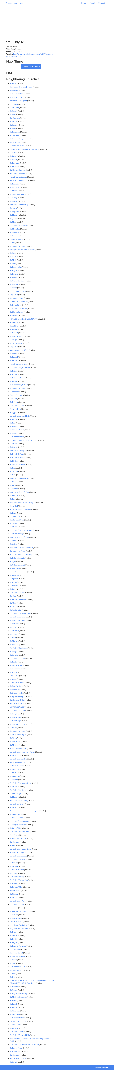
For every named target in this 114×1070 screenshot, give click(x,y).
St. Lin (12, 243)
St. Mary (13, 222)
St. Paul (12, 423)
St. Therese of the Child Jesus (20, 509)
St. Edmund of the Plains (19, 302)
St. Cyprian (14, 412)
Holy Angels (14, 835)
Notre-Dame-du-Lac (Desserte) (21, 554)
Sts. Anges (13, 627)
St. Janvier (13, 121)
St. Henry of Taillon (17, 1018)
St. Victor (13, 603)
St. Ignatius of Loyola (17, 696)
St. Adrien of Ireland (17, 281)
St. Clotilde (14, 489)
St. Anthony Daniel (17, 298)
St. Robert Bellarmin (17, 558)
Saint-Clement (15, 142)
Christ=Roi (14, 506)
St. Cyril (13, 561)
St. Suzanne (14, 125)
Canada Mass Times (14, 3)
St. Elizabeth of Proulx (18, 600)
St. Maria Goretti (16, 755)
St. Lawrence (14, 575)
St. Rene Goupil (15, 721)
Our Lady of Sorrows (17, 617)
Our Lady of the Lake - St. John (21, 530)
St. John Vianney (16, 717)
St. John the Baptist (17, 336)
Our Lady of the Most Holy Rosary (22, 752)
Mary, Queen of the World (19, 350)
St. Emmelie (14, 184)
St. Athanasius (15, 568)
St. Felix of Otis (15, 305)
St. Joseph (13, 111)
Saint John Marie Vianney (19, 800)
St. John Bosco (15, 742)
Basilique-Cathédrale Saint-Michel (22, 250)
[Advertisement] (57, 23)
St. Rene (13, 499)
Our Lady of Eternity (17, 658)
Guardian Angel (15, 793)
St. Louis (13, 513)
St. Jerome (13, 541)
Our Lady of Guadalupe (18, 856)
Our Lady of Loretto (17, 904)
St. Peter (13, 638)
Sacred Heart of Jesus (17, 146)
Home (83, 3)
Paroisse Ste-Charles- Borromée (21, 548)
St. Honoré (14, 426)
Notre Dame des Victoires (19, 364)
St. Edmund (14, 496)
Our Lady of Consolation (19, 880)
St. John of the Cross (17, 620)
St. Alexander (15, 842)
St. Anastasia (14, 392)
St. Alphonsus (15, 118)
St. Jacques (14, 315)
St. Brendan (14, 1028)
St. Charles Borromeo (17, 464)
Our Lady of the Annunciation (20, 783)
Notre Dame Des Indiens (18, 925)
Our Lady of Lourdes (17, 406)
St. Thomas (14, 471)
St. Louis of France (16, 818)
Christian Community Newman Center (23, 440)
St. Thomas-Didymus (17, 170)
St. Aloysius (14, 284)
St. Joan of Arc (15, 187)
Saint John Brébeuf (16, 94)
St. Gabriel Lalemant (17, 565)
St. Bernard (14, 156)
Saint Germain (15, 669)
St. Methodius (15, 229)
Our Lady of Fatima (17, 1032)
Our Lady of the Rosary (18, 309)
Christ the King (15, 409)
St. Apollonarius (15, 610)
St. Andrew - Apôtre (17, 194)
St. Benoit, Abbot (16, 1048)
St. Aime (13, 596)
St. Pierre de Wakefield (18, 839)
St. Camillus (14, 769)
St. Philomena (15, 132)
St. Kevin (13, 1000)
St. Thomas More (16, 343)
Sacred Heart (14, 90)
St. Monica (14, 322)
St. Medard (14, 866)
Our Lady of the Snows (18, 790)
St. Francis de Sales (17, 454)
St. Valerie (13, 773)
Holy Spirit (14, 104)
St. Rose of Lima (16, 828)
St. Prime (13, 932)
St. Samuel (14, 523)
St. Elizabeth (14, 215)
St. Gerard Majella (16, 693)
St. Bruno (13, 329)
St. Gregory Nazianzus (18, 825)
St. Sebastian (14, 987)
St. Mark (13, 260)
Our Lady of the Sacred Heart (20, 613)
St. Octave (13, 153)
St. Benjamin (14, 163)
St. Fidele (13, 662)
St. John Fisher (15, 1025)
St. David (13, 679)
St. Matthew (14, 745)
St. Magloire (14, 108)
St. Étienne (14, 191)
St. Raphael (14, 270)
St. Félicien (14, 419)
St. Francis (13, 374)
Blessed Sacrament (16, 239)
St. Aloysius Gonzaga (17, 724)
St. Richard (14, 863)
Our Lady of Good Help (18, 759)
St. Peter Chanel (15, 1052)
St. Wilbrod (14, 624)
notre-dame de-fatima (17, 762)
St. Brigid (13, 381)
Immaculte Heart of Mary (19, 205)
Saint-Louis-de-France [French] (21, 87)
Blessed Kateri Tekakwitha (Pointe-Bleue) (25, 149)
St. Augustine (14, 212)
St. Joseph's (14, 655)
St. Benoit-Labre (16, 267)
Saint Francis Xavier (17, 703)
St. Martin (13, 444)
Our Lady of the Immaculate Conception (24, 1045)
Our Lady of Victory (17, 804)
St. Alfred (13, 160)
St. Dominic (14, 884)
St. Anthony (14, 277)
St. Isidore (13, 371)
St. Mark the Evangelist (18, 735)
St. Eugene (14, 942)
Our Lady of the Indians (18, 572)
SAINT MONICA (16, 922)
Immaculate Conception (18, 101)
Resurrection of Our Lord (19, 180)
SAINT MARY (15, 890)
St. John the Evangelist (18, 139)
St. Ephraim (14, 579)
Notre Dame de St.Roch (18, 177)
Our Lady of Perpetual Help (20, 367)
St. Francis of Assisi (17, 457)
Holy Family (14, 676)
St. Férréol (13, 83)
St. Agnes (13, 208)
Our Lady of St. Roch (17, 967)
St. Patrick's (14, 1007)
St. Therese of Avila (17, 520)
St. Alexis (13, 960)
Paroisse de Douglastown (19, 385)
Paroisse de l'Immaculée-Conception (23, 503)
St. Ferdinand (14, 586)
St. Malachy (14, 527)
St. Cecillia (14, 915)
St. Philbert (14, 402)
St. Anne (13, 115)
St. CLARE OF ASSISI (18, 748)
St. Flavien (14, 461)
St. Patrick (13, 672)
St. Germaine (14, 232)
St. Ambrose (14, 236)
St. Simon (13, 288)
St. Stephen (14, 873)
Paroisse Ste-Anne (16, 395)
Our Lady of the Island (18, 859)
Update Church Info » (31, 67)
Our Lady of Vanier (17, 437)
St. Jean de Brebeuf (17, 97)
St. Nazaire (14, 201)
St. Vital (13, 974)
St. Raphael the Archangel (19, 994)
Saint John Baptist (16, 953)
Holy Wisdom (15, 949)
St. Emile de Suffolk (17, 766)
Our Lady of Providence (18, 225)
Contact (101, 3)
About (92, 3)
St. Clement (14, 894)
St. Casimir (14, 780)
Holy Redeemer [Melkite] (19, 929)
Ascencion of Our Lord (18, 1021)
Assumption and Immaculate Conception (24, 811)
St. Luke (13, 475)
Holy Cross (14, 218)
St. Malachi (14, 787)
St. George (13, 198)
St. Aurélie (14, 354)
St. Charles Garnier (17, 312)
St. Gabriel (14, 544)
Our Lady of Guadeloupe (19, 648)
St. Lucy (13, 485)
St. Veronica (14, 645)
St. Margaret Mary (16, 534)
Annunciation (15, 135)
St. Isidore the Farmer (17, 378)
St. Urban (13, 582)
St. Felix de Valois (16, 887)
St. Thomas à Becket (17, 700)
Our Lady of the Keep (17, 901)
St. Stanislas (14, 634)
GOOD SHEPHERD (17, 707)
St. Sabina (13, 990)
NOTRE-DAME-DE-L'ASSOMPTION (24, 319)
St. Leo (12, 468)
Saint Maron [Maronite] (18, 1058)
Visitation (13, 399)
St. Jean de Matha (16, 665)
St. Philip (13, 482)
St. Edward (14, 333)
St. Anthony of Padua (17, 246)
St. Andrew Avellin (16, 970)
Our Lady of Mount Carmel (19, 821)
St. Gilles (13, 257)
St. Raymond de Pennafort (19, 911)
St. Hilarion (14, 274)
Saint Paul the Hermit (17, 173)
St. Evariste (14, 167)
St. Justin (13, 253)
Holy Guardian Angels (18, 291)
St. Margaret (14, 631)
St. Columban (15, 776)
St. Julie (12, 264)
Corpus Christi (15, 516)
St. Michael (14, 641)
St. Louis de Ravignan (18, 946)
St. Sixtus (13, 738)
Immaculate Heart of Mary (19, 492)
